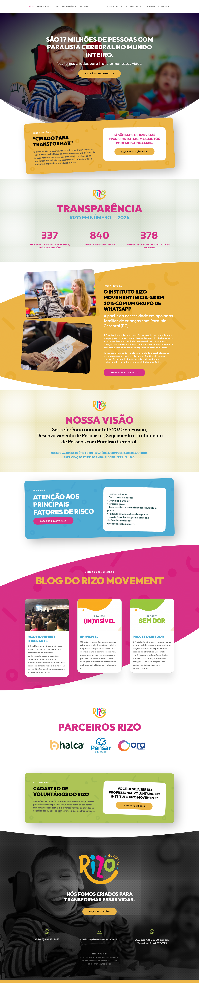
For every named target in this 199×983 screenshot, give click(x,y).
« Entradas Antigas (32, 683)
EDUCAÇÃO (110, 7)
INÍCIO (31, 7)
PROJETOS (84, 7)
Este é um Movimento (99, 73)
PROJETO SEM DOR (148, 637)
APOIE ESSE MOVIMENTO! (124, 372)
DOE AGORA (150, 7)
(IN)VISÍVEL (89, 637)
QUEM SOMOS (43, 7)
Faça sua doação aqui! (134, 152)
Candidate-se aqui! (134, 805)
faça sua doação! (99, 911)
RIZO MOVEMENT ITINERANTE (42, 639)
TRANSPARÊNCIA (69, 7)
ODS (57, 7)
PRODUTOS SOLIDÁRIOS (131, 7)
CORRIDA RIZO (164, 7)
